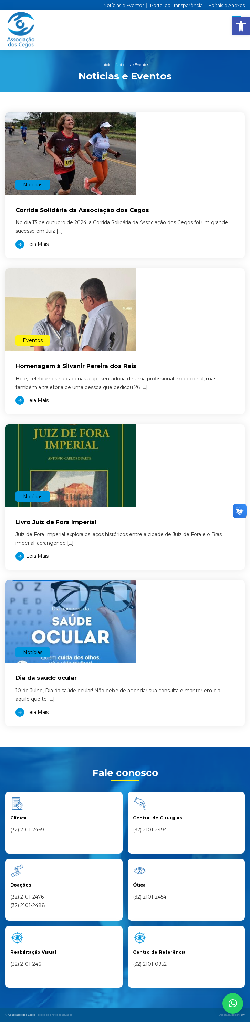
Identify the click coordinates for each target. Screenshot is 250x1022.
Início (106, 64)
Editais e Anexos (227, 5)
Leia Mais (37, 244)
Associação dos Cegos (21, 1014)
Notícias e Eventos (125, 5)
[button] (241, 26)
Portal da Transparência (178, 5)
